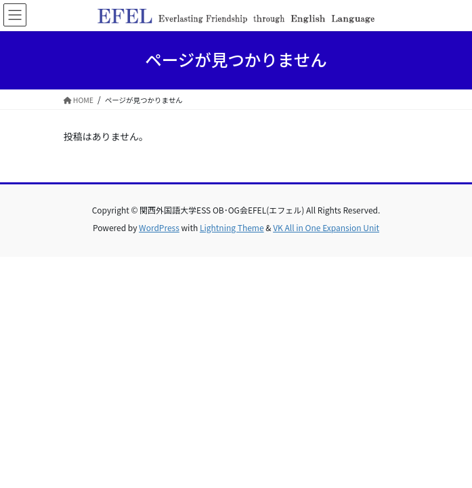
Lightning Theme (232, 227)
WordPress (159, 227)
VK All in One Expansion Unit (326, 227)
